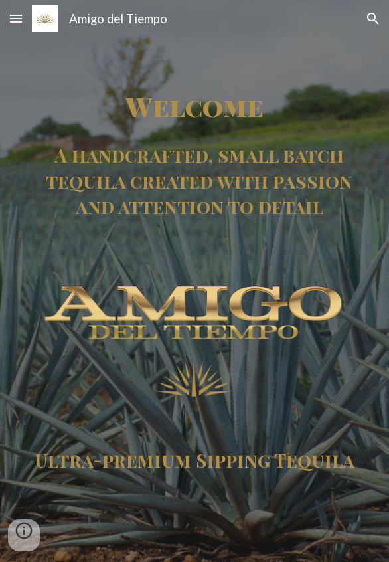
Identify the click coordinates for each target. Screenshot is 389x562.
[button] (16, 18)
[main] (194, 106)
